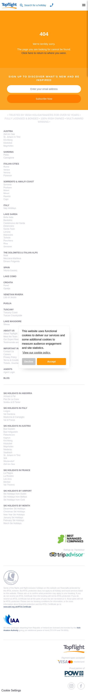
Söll (5, 458)
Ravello (6, 196)
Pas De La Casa (11, 399)
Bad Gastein (9, 429)
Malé (5, 255)
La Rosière (8, 476)
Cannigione (8, 158)
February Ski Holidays (13, 520)
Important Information (17, 348)
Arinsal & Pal (9, 396)
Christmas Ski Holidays (14, 511)
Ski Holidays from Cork (14, 500)
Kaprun (6, 438)
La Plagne (8, 473)
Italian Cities (11, 164)
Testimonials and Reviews (15, 342)
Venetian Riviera (13, 294)
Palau (6, 155)
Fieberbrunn (9, 435)
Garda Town (9, 229)
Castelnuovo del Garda (14, 223)
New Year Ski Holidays (14, 514)
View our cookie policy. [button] (36, 352)
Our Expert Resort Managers (16, 339)
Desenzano (8, 226)
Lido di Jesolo (9, 297)
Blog (6, 378)
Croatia (8, 282)
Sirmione (7, 246)
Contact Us (8, 351)
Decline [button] (28, 361)
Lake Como (9, 276)
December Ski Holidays (14, 508)
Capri (6, 199)
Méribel (6, 482)
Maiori (6, 190)
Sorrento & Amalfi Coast (18, 181)
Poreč (6, 285)
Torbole (6, 237)
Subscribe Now (44, 98)
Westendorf (8, 461)
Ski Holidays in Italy (15, 408)
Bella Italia (8, 217)
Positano (7, 187)
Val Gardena (9, 414)
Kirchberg (7, 140)
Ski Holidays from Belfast (15, 497)
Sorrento (7, 184)
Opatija (6, 288)
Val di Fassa (9, 420)
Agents (7, 369)
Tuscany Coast (10, 312)
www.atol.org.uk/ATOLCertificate (17, 607)
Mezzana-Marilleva (12, 258)
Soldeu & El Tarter (11, 402)
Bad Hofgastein (10, 432)
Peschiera (8, 240)
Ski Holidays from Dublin (14, 494)
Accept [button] (51, 361)
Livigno (6, 411)
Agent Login (9, 372)
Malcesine (8, 235)
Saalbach (7, 452)
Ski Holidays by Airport (17, 491)
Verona (6, 172)
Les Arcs (7, 479)
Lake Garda (10, 214)
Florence (7, 175)
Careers (7, 354)
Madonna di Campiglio (13, 417)
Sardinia (8, 152)
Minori (6, 193)
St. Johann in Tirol (11, 137)
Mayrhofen (8, 146)
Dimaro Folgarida (11, 261)
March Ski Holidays (12, 523)
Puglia (7, 303)
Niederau (7, 449)
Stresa (6, 324)
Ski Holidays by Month (16, 505)
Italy (6, 205)
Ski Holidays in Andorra (17, 393)
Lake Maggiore (12, 321)
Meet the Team (10, 336)
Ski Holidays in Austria (17, 426)
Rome (6, 167)
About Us (9, 330)
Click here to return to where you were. (44, 52)
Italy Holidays (9, 208)
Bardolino (7, 220)
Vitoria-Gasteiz (10, 270)
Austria (8, 131)
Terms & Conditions (12, 360)
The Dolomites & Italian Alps (20, 252)
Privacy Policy (10, 357)
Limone (6, 232)
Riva (5, 243)
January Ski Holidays (13, 517)
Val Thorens (9, 485)
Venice (6, 170)
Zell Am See (9, 134)
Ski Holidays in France (16, 470)
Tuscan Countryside (12, 315)
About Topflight (10, 333)
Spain (6, 267)
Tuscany (8, 309)
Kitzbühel (7, 143)
